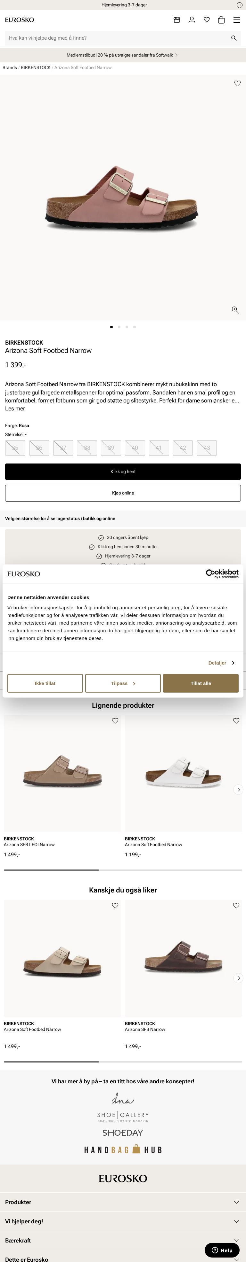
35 (15, 447)
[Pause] (239, 5)
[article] (62, 783)
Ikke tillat (45, 683)
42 (183, 447)
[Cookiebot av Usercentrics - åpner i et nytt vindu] (211, 574)
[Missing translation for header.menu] (237, 20)
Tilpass (123, 683)
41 (159, 447)
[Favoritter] (207, 20)
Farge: (17, 425)
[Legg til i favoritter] (237, 83)
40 (135, 447)
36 (39, 447)
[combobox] (118, 38)
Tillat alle (201, 683)
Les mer (15, 408)
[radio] (15, 448)
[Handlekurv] (221, 20)
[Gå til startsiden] (19, 20)
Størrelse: (14, 434)
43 (207, 447)
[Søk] (234, 38)
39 (111, 447)
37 (63, 447)
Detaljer (217, 663)
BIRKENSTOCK (36, 67)
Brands (10, 67)
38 (87, 447)
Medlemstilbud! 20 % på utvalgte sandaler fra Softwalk (123, 55)
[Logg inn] (192, 20)
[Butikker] (176, 20)
